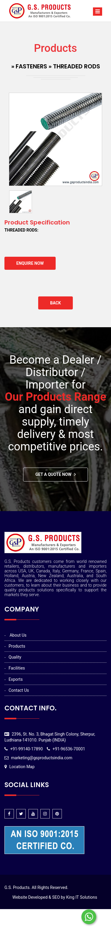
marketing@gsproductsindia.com (41, 757)
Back (55, 303)
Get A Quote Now (53, 474)
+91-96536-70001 (69, 749)
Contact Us (19, 690)
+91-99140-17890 (26, 749)
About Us (17, 635)
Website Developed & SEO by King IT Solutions (54, 897)
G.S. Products (17, 887)
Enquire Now (30, 263)
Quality (15, 657)
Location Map (21, 766)
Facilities (17, 668)
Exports (16, 679)
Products (17, 646)
